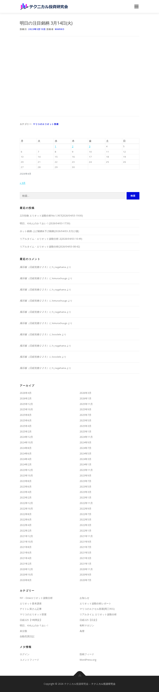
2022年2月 (26, 530)
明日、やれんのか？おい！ (34, 625)
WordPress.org (88, 659)
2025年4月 (26, 426)
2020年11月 (86, 569)
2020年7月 (85, 580)
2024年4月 (26, 459)
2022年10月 (26, 508)
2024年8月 (26, 448)
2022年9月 (85, 508)
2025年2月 (26, 431)
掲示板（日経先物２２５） (34, 267)
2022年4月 (26, 525)
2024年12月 (26, 436)
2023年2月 (26, 497)
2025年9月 (85, 409)
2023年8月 (26, 481)
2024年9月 (85, 442)
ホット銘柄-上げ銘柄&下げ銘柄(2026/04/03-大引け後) (49, 231)
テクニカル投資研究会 (103, 683)
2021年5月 (85, 552)
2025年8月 (26, 414)
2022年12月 (26, 503)
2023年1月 (85, 497)
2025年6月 (26, 420)
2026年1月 (85, 398)
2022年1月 (85, 530)
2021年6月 (26, 552)
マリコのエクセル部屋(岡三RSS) (97, 608)
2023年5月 (85, 486)
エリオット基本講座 (31, 603)
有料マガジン (87, 625)
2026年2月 (26, 398)
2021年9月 (85, 541)
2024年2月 (26, 464)
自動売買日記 (27, 636)
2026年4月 (26, 392)
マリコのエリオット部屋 (46, 124)
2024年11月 (86, 436)
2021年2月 (26, 563)
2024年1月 (85, 464)
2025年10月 (26, 409)
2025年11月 (86, 404)
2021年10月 (26, 541)
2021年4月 (26, 558)
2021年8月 (26, 547)
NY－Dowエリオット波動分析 (36, 598)
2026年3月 (85, 392)
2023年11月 (86, 470)
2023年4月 (26, 492)
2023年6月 (26, 486)
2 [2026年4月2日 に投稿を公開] (72, 146)
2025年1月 (85, 431)
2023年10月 (26, 475)
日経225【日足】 (89, 620)
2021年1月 (85, 563)
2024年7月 (85, 448)
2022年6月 (26, 519)
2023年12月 (26, 470)
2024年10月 (26, 442)
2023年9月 (85, 475)
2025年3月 (85, 426)
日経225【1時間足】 (31, 620)
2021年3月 (85, 558)
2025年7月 (85, 414)
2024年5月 (85, 453)
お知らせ (84, 598)
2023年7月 (85, 481)
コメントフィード (29, 659)
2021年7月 (85, 547)
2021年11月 (86, 536)
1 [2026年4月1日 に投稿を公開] (55, 146)
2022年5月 (85, 519)
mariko (59, 29)
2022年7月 (85, 514)
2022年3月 (85, 525)
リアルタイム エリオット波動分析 (98, 614)
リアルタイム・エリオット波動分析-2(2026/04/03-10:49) (51, 238)
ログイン (24, 654)
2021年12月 (26, 536)
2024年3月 (85, 459)
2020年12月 (26, 569)
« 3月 (22, 183)
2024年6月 (26, 453)
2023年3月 (85, 492)
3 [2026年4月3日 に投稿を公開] (89, 146)
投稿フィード (87, 654)
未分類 (23, 631)
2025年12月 (26, 404)
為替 (82, 631)
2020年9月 (85, 574)
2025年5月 (85, 420)
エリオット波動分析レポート (95, 603)
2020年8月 (26, 580)
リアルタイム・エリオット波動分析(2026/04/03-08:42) (50, 246)
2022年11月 (86, 503)
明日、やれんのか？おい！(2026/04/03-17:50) (45, 223)
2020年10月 (26, 574)
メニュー (136, 6)
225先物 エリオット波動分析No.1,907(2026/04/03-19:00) (51, 215)
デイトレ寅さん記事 (31, 608)
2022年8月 (26, 514)
